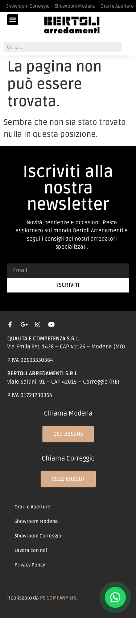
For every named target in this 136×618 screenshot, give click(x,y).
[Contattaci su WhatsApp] (115, 597)
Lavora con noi (31, 550)
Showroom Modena (36, 521)
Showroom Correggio (38, 536)
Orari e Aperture (32, 507)
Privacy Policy (30, 565)
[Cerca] (127, 47)
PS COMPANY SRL (58, 598)
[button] (12, 19)
